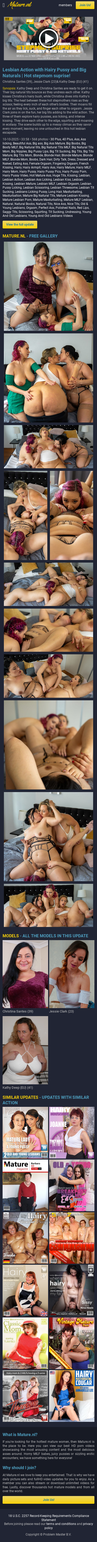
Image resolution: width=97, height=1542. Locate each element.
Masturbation (12, 195)
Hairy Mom (10, 171)
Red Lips (83, 208)
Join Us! (85, 5)
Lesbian (84, 175)
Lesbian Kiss (62, 179)
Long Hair (55, 192)
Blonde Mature (72, 155)
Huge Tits (59, 175)
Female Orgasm (40, 163)
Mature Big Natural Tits (39, 195)
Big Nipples (19, 151)
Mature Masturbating (47, 200)
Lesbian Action (13, 179)
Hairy (17, 167)
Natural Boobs (24, 204)
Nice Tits (73, 204)
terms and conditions (61, 1110)
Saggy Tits (10, 212)
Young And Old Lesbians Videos (50, 216)
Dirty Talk (60, 159)
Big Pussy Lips (38, 151)
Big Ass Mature (54, 143)
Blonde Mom (19, 159)
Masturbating (72, 192)
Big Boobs (73, 143)
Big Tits (77, 151)
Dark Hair (45, 159)
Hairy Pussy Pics (49, 171)
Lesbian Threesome (64, 187)
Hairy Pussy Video (15, 175)
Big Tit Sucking (60, 151)
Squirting (40, 212)
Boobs (33, 159)
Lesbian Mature (25, 184)
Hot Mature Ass (40, 175)
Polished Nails (66, 208)
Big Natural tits (29, 147)
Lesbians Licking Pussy (31, 192)
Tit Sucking (56, 212)
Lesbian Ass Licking (38, 179)
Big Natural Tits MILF (55, 147)
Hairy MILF (83, 167)
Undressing (73, 212)
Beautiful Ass (22, 143)
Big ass (38, 143)
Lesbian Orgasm (67, 184)
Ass (76, 139)
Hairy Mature (66, 167)
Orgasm (31, 208)
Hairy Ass (48, 167)
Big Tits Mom (23, 155)
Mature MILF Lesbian (78, 200)
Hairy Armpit (32, 167)
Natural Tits (44, 204)
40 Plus (67, 139)
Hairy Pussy (27, 171)
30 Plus (55, 139)
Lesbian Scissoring (36, 187)
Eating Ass (20, 163)
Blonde (38, 155)
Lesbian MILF (46, 184)
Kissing (72, 175)
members (65, 5)
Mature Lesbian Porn (17, 200)
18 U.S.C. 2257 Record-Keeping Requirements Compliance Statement (48, 1104)
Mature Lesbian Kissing (72, 195)
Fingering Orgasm (65, 163)
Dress (72, 159)
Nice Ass (60, 204)
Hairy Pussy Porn (74, 171)
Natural (8, 204)
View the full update (20, 224)
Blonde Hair (52, 155)
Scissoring (26, 212)
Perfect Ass (46, 208)
